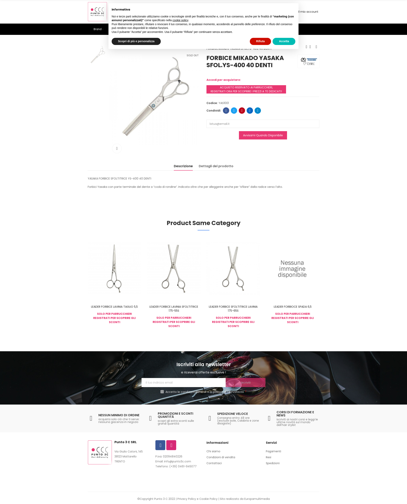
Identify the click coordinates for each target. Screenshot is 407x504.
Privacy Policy (186, 499)
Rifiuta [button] (260, 41)
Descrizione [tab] (183, 166)
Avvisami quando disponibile (263, 135)
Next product (316, 47)
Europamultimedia (257, 499)
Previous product (306, 47)
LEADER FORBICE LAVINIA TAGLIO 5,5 (114, 307)
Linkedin (250, 110)
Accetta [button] (284, 41)
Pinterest (242, 110)
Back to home (311, 47)
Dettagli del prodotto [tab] (216, 166)
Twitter (234, 110)
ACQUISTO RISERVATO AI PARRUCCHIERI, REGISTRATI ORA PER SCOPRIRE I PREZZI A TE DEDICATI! (246, 89)
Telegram (258, 110)
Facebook (226, 110)
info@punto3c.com (177, 461)
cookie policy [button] (180, 20)
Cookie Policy (208, 499)
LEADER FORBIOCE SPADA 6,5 (293, 307)
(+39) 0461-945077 (183, 466)
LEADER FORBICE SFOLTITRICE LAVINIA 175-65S (233, 309)
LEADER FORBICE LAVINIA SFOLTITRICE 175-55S (173, 309)
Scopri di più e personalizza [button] (136, 41)
